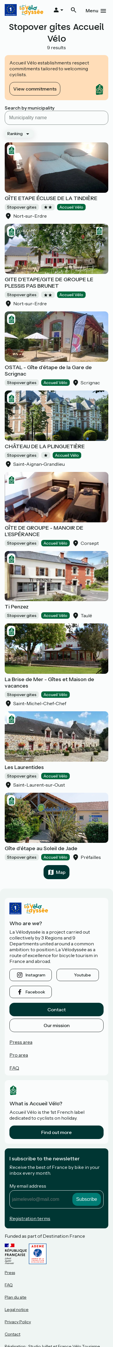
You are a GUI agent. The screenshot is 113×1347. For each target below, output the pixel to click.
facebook (35, 992)
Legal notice (17, 1309)
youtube (82, 975)
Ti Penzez (17, 606)
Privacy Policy (18, 1321)
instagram (35, 975)
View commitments (34, 89)
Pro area (18, 1055)
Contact (56, 1009)
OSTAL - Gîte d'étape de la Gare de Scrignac (48, 370)
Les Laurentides (24, 767)
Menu (92, 10)
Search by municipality (29, 108)
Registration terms (29, 1218)
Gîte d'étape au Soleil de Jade (41, 848)
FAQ (14, 1068)
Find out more (56, 1132)
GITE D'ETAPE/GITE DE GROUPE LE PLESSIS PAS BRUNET (49, 282)
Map (61, 872)
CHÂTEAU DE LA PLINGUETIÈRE (45, 446)
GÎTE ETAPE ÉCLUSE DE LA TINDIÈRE (51, 198)
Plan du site (15, 1297)
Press (10, 1272)
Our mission (57, 1025)
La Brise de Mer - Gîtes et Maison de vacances (49, 682)
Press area (20, 1042)
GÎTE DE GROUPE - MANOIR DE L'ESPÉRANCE (44, 531)
